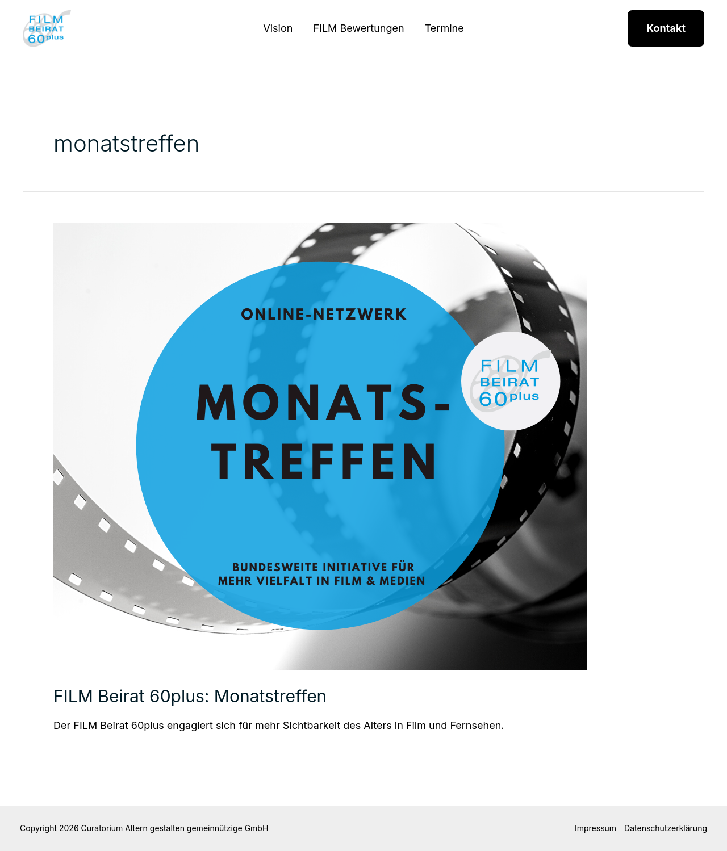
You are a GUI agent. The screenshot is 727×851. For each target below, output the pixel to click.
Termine (444, 28)
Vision (278, 28)
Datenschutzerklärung (665, 828)
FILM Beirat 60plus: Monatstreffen (190, 696)
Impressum (595, 828)
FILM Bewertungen (358, 28)
